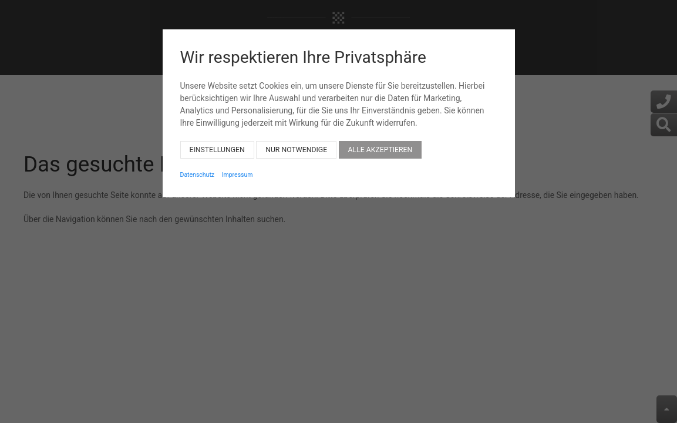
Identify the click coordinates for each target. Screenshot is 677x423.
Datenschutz (197, 168)
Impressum (237, 168)
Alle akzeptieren (380, 143)
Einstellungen (217, 143)
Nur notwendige (296, 143)
